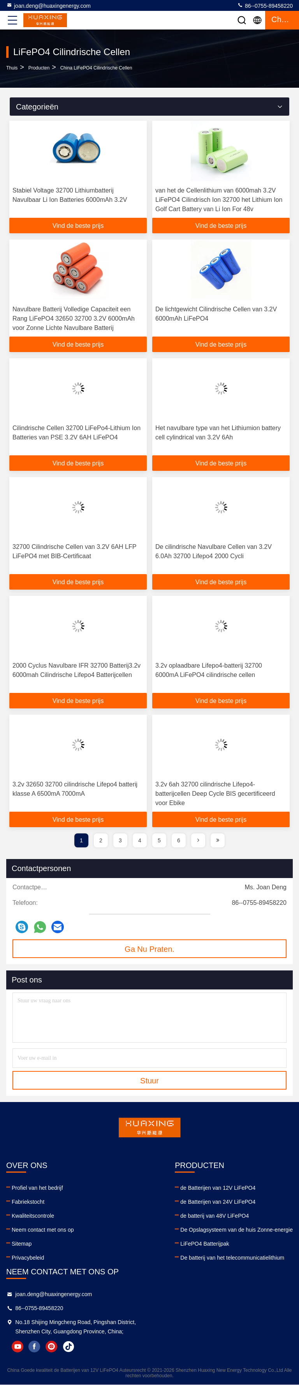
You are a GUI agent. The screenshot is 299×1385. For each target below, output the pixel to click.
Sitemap (22, 1244)
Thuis (12, 68)
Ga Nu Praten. (149, 949)
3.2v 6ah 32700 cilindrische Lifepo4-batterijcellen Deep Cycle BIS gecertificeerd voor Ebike (215, 793)
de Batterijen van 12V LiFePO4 (217, 1188)
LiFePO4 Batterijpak (204, 1244)
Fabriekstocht (28, 1202)
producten (39, 68)
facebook (34, 1346)
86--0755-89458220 (265, 5)
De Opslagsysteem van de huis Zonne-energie (236, 1230)
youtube (17, 1346)
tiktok (69, 1346)
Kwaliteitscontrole (33, 1216)
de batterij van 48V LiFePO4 (214, 1216)
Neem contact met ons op (43, 1230)
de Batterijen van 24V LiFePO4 (217, 1202)
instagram (52, 1346)
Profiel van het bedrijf (37, 1188)
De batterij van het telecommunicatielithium (232, 1258)
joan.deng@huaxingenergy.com (48, 5)
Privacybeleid (28, 1258)
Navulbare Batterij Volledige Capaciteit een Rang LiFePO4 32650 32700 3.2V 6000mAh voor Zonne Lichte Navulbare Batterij (73, 318)
